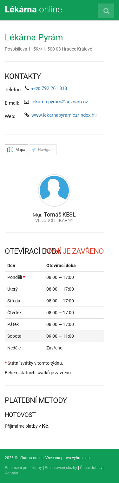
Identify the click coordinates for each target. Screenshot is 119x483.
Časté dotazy (91, 468)
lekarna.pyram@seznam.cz (59, 102)
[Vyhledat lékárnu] (106, 10)
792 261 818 (49, 88)
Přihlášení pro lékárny (23, 468)
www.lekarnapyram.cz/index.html (66, 115)
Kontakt (11, 473)
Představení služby (61, 468)
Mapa (16, 150)
